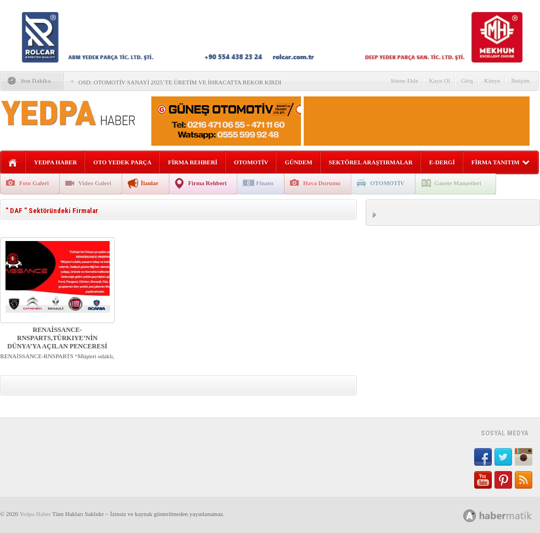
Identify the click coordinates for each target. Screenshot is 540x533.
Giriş (467, 80)
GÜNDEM (298, 162)
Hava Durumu (321, 183)
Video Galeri (94, 183)
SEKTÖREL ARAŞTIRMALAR (371, 162)
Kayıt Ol (439, 80)
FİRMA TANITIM (500, 162)
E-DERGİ (442, 162)
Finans (265, 183)
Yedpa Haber (34, 514)
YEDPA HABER (55, 162)
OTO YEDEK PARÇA (122, 162)
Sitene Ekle (404, 80)
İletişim (520, 80)
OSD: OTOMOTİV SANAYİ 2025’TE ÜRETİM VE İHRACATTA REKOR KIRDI (179, 82)
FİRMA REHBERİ (192, 162)
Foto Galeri (34, 183)
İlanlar (149, 183)
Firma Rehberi (207, 183)
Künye (492, 80)
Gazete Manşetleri (457, 183)
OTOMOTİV (251, 162)
